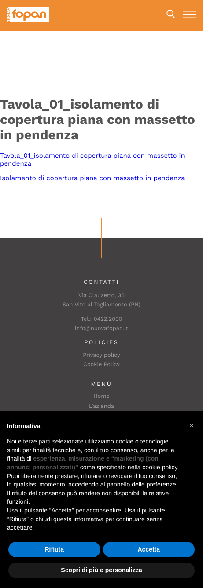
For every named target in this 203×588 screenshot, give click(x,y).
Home (101, 396)
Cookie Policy (101, 364)
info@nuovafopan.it (101, 328)
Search (170, 14)
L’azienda (101, 406)
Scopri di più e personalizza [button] (101, 569)
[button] (192, 425)
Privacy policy (101, 355)
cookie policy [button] (159, 467)
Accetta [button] (148, 549)
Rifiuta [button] (54, 549)
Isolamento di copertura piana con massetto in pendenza (92, 178)
